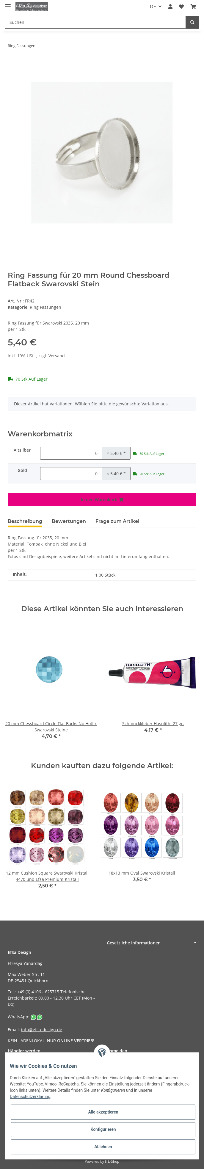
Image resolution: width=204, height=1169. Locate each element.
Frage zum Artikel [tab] (117, 521)
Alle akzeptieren (103, 1112)
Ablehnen (103, 1146)
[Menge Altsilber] (71, 453)
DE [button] (153, 6)
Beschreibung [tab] (25, 521)
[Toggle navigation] (8, 3)
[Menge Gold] (71, 473)
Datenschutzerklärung (30, 1096)
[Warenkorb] (193, 7)
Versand (56, 356)
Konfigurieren (103, 1129)
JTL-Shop (112, 1161)
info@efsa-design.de (41, 1029)
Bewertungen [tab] (69, 521)
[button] (170, 7)
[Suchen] (95, 22)
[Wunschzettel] (181, 7)
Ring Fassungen (45, 307)
